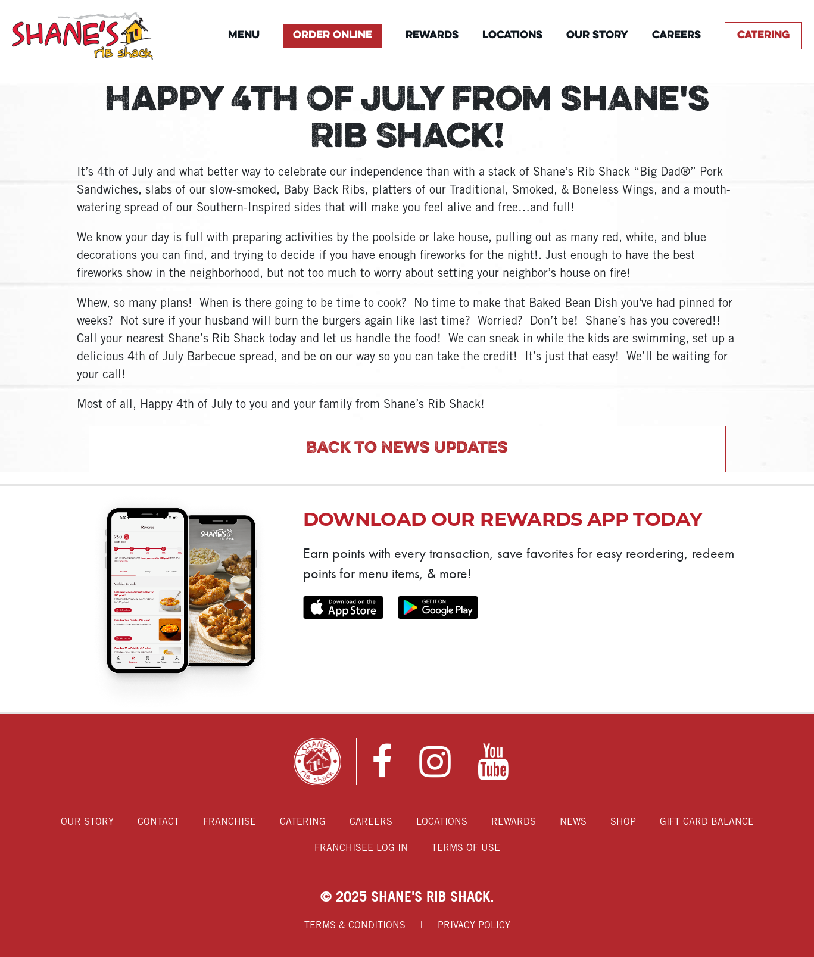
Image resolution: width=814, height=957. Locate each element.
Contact (158, 822)
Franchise (229, 822)
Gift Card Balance (707, 822)
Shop (623, 822)
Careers (676, 35)
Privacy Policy (474, 925)
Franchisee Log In (361, 848)
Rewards (432, 35)
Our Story (597, 35)
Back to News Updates (407, 448)
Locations (512, 35)
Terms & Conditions (355, 925)
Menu (244, 35)
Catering (763, 35)
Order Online (332, 35)
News (573, 822)
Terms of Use (466, 848)
